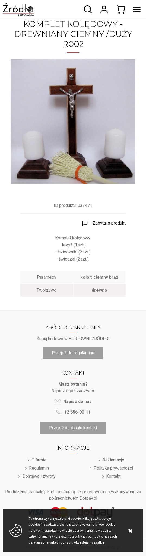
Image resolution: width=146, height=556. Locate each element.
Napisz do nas (77, 401)
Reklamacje (113, 460)
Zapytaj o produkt (109, 223)
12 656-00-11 (77, 412)
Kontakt (113, 476)
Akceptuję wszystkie (89, 542)
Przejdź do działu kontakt (73, 427)
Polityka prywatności (113, 468)
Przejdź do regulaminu (73, 352)
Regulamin (39, 468)
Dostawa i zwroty (39, 476)
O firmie (38, 460)
